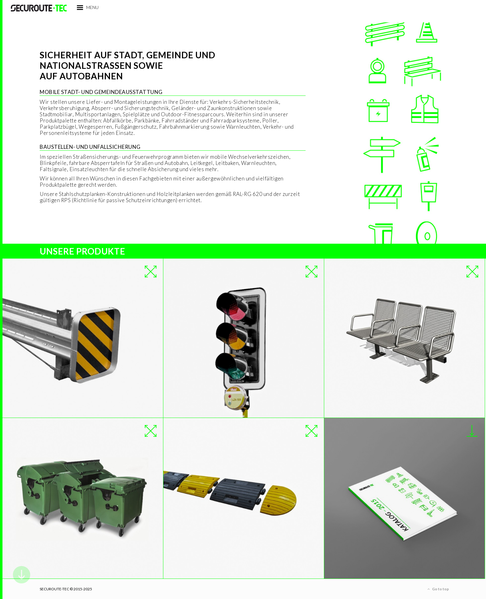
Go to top (438, 589)
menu (115, 18)
